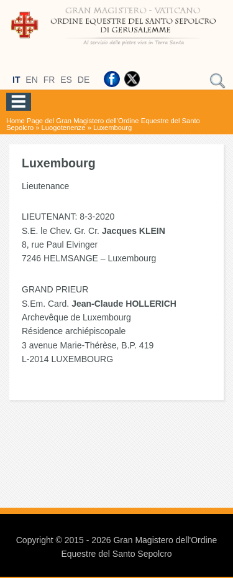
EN (31, 80)
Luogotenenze (64, 127)
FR (49, 80)
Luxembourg (112, 127)
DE (83, 80)
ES (66, 80)
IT (16, 80)
